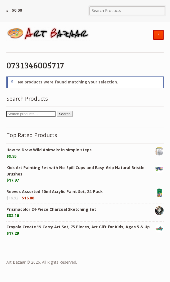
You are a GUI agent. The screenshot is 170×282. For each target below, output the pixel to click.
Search (65, 114)
